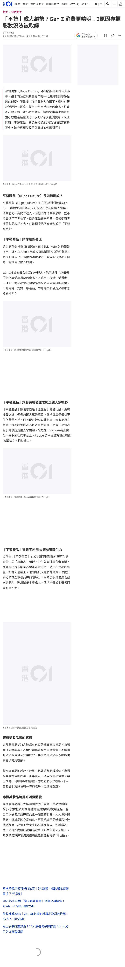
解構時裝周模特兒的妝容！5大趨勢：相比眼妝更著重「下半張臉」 (36, 890)
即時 (64, 3)
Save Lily (74, 3)
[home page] (7, 3)
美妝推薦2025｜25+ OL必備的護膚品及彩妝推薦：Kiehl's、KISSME (36, 916)
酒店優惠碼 (36, 3)
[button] (105, 34)
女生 (5, 12)
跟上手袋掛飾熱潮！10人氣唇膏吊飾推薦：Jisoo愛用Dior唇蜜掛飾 (35, 929)
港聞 (17, 3)
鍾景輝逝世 (52, 3)
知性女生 (16, 12)
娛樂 (25, 3)
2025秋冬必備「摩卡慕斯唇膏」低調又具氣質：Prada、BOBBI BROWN (34, 903)
